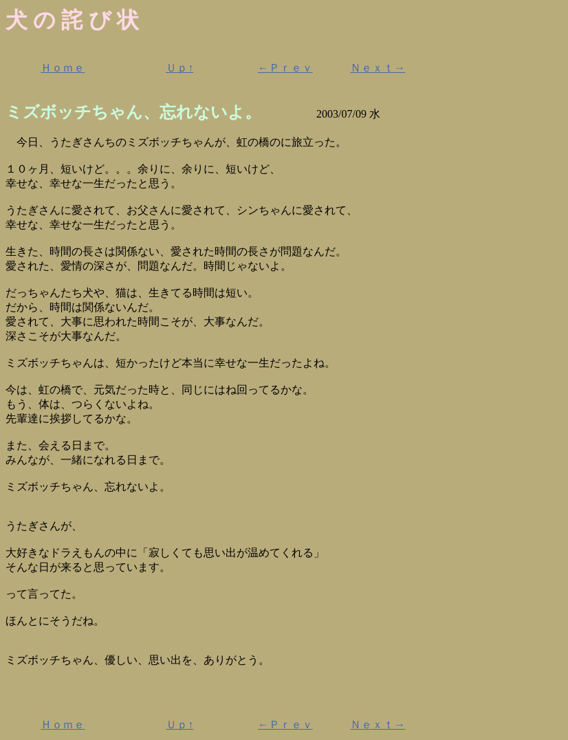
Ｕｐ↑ (179, 68)
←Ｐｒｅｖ (285, 68)
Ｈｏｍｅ (63, 68)
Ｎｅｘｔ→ (377, 68)
